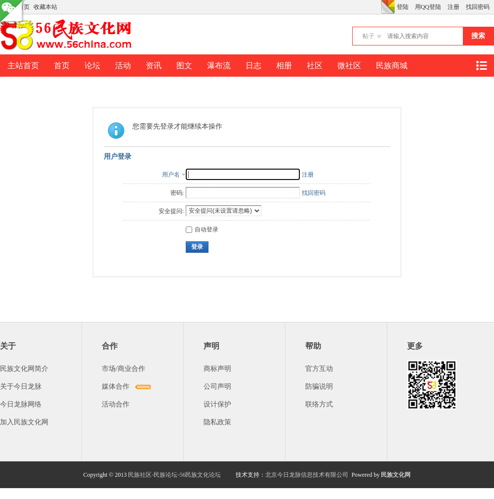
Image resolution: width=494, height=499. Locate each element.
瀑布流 (219, 65)
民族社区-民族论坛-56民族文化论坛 (174, 474)
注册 (453, 6)
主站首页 (23, 65)
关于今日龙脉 (20, 386)
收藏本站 (45, 6)
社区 (315, 65)
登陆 (403, 6)
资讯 (154, 65)
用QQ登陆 (428, 6)
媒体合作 (115, 386)
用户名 (171, 174)
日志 (253, 65)
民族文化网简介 (24, 368)
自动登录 (202, 229)
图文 (184, 65)
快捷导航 (481, 65)
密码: (177, 192)
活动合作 (115, 404)
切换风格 (388, 7)
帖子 (368, 36)
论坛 (92, 65)
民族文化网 (396, 474)
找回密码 (478, 6)
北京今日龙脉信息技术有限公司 (306, 474)
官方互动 (319, 368)
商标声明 (217, 368)
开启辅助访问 (378, 6)
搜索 (478, 36)
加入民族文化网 (24, 422)
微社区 (349, 65)
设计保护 (217, 404)
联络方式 (319, 404)
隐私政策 (217, 422)
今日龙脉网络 (20, 404)
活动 (123, 65)
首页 (62, 65)
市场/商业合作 (123, 368)
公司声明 (217, 386)
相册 (284, 65)
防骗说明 (319, 386)
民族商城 (392, 65)
